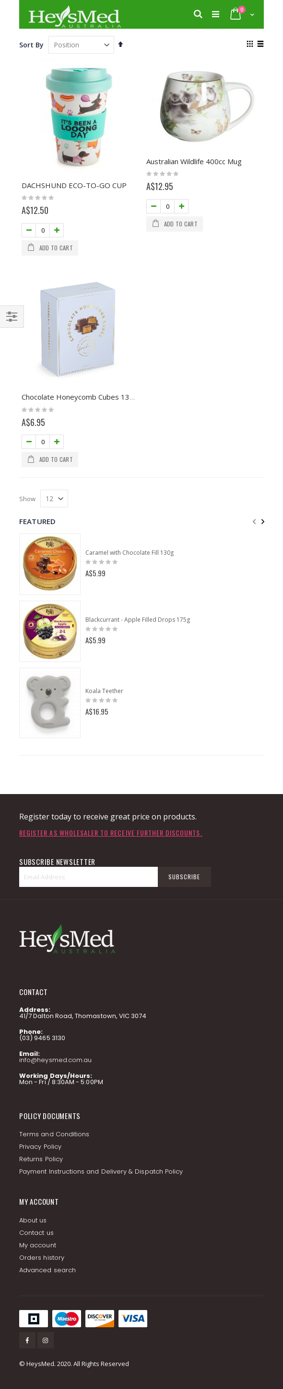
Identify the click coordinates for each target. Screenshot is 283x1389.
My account (37, 1245)
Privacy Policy (40, 1146)
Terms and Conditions (54, 1134)
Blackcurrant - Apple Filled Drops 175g (137, 620)
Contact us (36, 1232)
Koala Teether (104, 691)
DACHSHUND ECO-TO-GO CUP (74, 185)
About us (33, 1220)
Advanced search (47, 1270)
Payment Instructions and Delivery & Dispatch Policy (101, 1171)
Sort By (31, 44)
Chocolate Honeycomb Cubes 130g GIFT (89, 397)
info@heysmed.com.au (55, 1059)
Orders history (41, 1257)
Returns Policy (41, 1159)
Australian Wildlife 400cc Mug (194, 161)
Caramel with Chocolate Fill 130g (129, 553)
